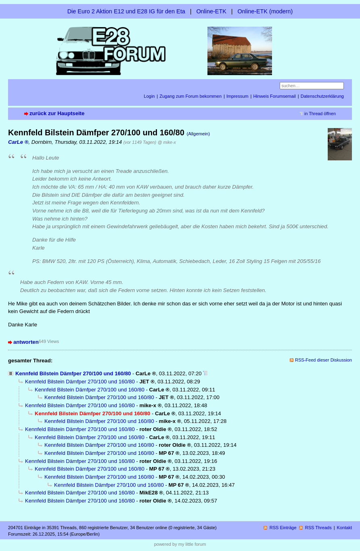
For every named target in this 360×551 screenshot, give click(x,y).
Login (149, 96)
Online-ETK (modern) (265, 11)
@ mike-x (167, 142)
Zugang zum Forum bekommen (190, 96)
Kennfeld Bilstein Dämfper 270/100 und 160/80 (73, 373)
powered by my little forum (180, 544)
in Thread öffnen (320, 113)
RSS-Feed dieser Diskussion (323, 360)
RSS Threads (318, 527)
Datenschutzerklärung (322, 96)
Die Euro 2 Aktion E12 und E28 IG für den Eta (126, 11)
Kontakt (344, 527)
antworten (26, 342)
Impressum (237, 96)
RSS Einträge (283, 527)
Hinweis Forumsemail (274, 96)
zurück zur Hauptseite (56, 113)
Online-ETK (211, 11)
